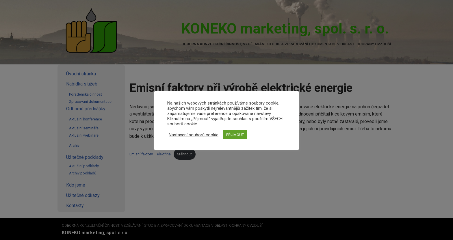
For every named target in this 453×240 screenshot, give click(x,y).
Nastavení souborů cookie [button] (193, 134)
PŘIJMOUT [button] (235, 135)
